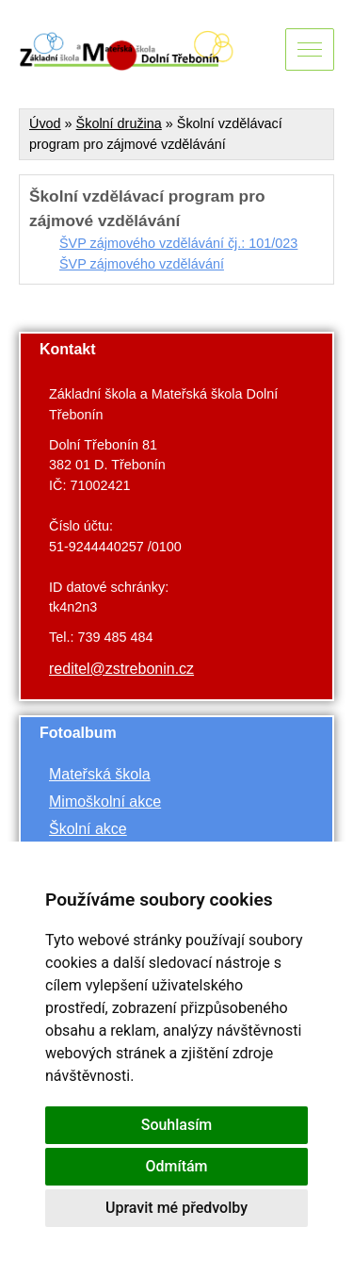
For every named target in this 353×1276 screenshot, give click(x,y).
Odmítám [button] (176, 1166)
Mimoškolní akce (105, 801)
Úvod (45, 123)
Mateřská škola (100, 774)
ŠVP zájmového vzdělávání (141, 263)
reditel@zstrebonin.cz (121, 669)
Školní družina (119, 123)
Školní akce (88, 829)
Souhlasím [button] (177, 1125)
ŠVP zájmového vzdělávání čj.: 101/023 (178, 243)
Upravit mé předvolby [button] (176, 1208)
